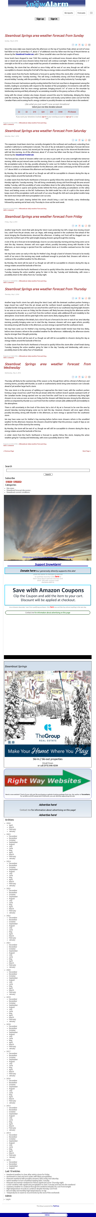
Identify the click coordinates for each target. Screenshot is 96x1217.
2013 (8, 1160)
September (13, 842)
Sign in (54, 19)
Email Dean (47, 763)
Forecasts (81, 13)
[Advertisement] (48, 27)
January (12, 831)
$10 (34, 112)
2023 (8, 889)
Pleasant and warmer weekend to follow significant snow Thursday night (35, 1183)
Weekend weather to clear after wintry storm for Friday (27, 1175)
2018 (8, 1024)
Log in (8, 1199)
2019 (8, 997)
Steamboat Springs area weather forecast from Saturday (45, 131)
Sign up (40, 19)
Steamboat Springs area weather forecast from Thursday (45, 289)
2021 (8, 943)
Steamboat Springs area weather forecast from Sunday (44, 35)
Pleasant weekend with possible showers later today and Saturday (32, 1179)
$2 (19, 112)
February (12, 829)
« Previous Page (8, 451)
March (11, 827)
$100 (60, 112)
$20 (43, 112)
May (10, 850)
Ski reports (68, 13)
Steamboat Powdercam (25, 54)
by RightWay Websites (48, 1213)
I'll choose (72, 112)
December (13, 836)
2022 (8, 916)
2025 (8, 834)
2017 (8, 1051)
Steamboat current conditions (18, 492)
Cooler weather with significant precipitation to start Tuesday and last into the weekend (40, 1185)
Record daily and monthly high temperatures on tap (26, 1191)
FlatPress (56, 1206)
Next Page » (87, 451)
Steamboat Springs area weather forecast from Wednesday (47, 365)
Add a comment (8, 124)
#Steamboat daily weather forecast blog (32, 123)
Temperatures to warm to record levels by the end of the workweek (32, 1193)
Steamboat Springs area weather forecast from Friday (43, 216)
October (12, 840)
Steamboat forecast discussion (18, 490)
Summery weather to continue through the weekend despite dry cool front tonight (38, 1187)
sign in (44, 117)
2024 (8, 861)
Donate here (47, 570)
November (13, 838)
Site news (10, 488)
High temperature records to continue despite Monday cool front (31, 1189)
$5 (27, 112)
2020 (8, 970)
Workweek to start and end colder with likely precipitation (29, 1177)
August (12, 844)
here (57, 576)
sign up (68, 117)
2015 (8, 1106)
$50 (51, 112)
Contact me (29, 613)
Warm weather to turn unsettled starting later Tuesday (27, 1181)
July (10, 846)
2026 (8, 823)
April (11, 825)
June (11, 848)
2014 (8, 1133)
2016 (8, 1079)
